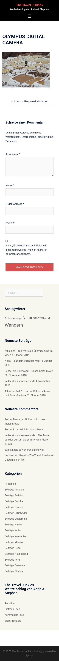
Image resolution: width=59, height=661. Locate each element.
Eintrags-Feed (12, 609)
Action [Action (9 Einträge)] (8, 318)
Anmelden (10, 603)
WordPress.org (13, 620)
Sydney (29, 655)
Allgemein (10, 483)
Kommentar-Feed (14, 614)
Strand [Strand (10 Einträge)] (45, 318)
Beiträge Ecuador (14, 507)
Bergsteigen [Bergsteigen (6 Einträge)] (17, 319)
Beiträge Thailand (14, 571)
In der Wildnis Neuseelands (20, 381)
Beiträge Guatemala (16, 518)
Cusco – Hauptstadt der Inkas (30, 101)
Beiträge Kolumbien (16, 536)
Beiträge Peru (12, 559)
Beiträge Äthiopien (15, 489)
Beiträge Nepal (13, 547)
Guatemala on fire (15, 459)
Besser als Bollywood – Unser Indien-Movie (29, 370)
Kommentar (13, 154)
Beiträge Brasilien (14, 501)
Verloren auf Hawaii (33, 449)
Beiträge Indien (13, 530)
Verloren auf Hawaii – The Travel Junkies (27, 455)
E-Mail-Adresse (15, 203)
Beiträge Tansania (15, 565)
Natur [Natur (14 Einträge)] (27, 318)
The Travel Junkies (29, 5)
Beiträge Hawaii (13, 524)
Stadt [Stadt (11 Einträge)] (37, 318)
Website (10, 222)
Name (10, 185)
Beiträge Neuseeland (16, 553)
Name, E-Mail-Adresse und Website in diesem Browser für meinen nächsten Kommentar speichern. (26, 250)
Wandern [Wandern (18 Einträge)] (14, 325)
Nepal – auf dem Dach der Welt (22, 360)
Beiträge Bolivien (14, 495)
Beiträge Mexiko (14, 542)
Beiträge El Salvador (16, 513)
